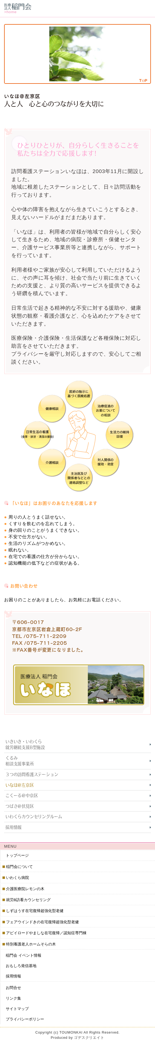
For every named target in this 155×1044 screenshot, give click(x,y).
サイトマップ (17, 1008)
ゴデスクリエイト (89, 1038)
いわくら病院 (17, 878)
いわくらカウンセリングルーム (33, 817)
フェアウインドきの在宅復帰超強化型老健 (42, 922)
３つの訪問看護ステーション (31, 774)
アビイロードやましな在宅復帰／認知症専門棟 (46, 933)
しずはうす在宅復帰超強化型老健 (35, 911)
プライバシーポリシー (25, 1019)
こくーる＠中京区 (21, 795)
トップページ (17, 855)
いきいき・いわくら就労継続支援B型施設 (25, 745)
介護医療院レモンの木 (25, 889)
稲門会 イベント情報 (23, 955)
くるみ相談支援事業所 (19, 761)
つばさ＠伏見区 (19, 806)
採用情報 (13, 827)
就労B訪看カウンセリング (28, 900)
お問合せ (13, 988)
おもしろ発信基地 (21, 966)
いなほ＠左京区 (19, 785)
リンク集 (13, 998)
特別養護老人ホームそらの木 (31, 944)
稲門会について (19, 867)
